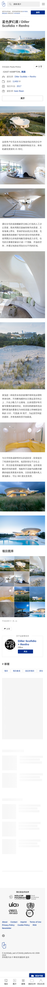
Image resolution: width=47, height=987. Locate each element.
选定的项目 (29, 671)
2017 (19, 86)
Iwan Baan (19, 91)
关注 (25, 651)
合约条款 (25, 11)
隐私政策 (4, 13)
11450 (15, 81)
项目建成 (16, 671)
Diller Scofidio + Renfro (25, 77)
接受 (38, 12)
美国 (23, 72)
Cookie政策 (16, 13)
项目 (6, 671)
